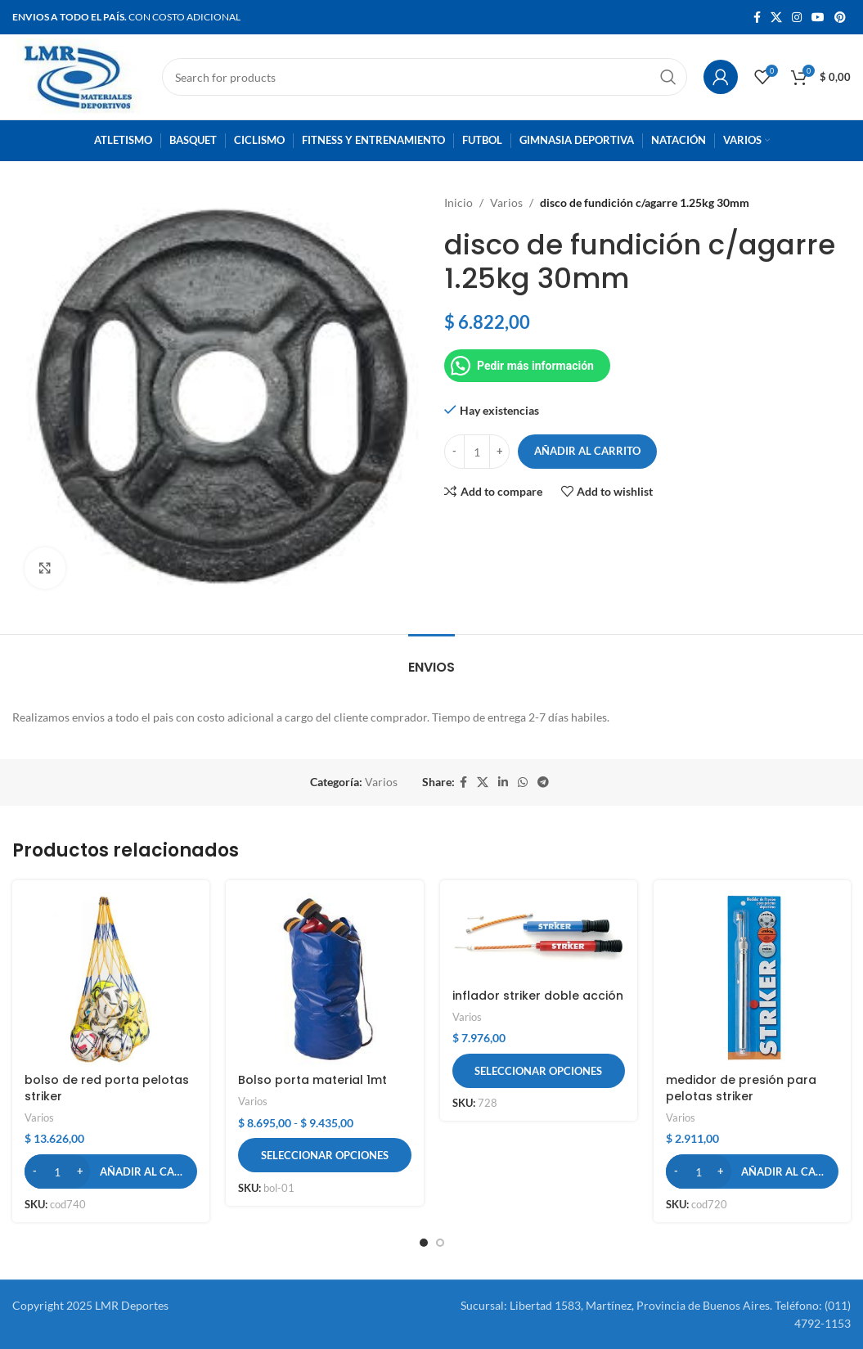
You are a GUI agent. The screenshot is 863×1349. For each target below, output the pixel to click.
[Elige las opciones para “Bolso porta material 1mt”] (324, 1155)
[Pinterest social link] (840, 18)
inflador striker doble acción (537, 995)
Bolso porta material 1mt (312, 1080)
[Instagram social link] (797, 18)
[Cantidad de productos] (477, 451)
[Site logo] (79, 76)
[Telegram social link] (543, 782)
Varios (506, 202)
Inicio (458, 202)
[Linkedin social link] (503, 782)
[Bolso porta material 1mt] (324, 979)
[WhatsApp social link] (523, 782)
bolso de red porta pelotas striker (107, 1088)
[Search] (424, 77)
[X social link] (776, 18)
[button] (111, 1171)
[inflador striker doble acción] (538, 937)
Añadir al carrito (587, 450)
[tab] (431, 659)
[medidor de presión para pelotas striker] (752, 979)
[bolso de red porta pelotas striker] (111, 979)
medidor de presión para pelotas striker (741, 1088)
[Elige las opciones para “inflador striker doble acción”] (538, 1071)
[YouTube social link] (818, 18)
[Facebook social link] (757, 18)
